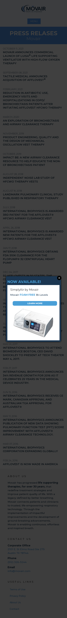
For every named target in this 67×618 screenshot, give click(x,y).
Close (59, 278)
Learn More (35, 303)
